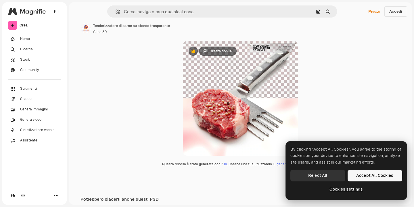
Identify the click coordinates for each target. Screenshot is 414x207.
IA (225, 164)
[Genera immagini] (34, 109)
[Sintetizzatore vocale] (34, 130)
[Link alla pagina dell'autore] (85, 28)
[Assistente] (34, 140)
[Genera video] (34, 119)
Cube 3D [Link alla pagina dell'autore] (100, 32)
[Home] (34, 39)
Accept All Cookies (375, 175)
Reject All (317, 175)
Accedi (395, 11)
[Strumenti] (34, 88)
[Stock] (34, 59)
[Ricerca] (34, 49)
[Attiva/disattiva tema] (23, 195)
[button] (115, 11)
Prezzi (374, 11)
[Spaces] (34, 99)
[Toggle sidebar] (56, 11)
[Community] (34, 70)
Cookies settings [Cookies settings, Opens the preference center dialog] (346, 189)
